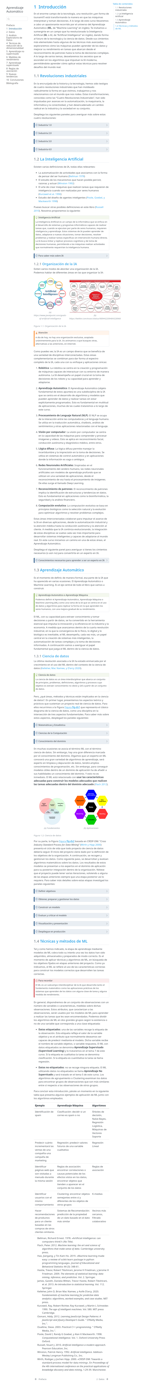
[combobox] (17, 19)
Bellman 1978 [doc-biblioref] (76, 176)
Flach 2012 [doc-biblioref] (101, 784)
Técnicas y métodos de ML (126, 27)
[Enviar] (8, 18)
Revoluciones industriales (123, 8)
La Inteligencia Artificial (124, 15)
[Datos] (102, 1379)
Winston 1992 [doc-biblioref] (65, 183)
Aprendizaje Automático (15, 9)
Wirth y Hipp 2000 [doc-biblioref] (91, 844)
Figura (72, 707)
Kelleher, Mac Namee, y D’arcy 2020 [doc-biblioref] (60, 668)
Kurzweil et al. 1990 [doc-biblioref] (50, 194)
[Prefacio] (40, 1379)
